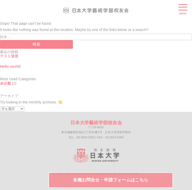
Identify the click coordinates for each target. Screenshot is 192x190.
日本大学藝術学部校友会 (96, 122)
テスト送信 (9, 56)
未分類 (5, 83)
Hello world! (10, 66)
